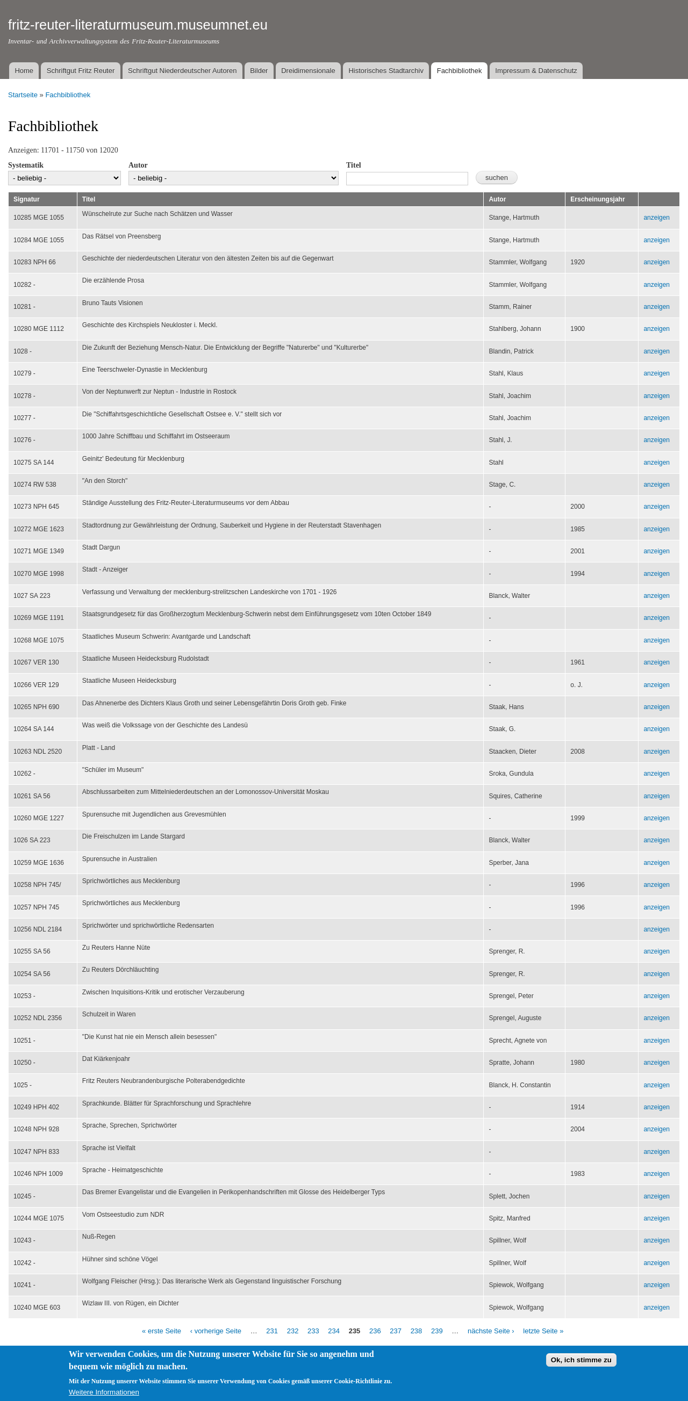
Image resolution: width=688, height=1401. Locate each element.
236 (375, 1331)
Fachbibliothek (459, 71)
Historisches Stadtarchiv (385, 71)
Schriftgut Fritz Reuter (80, 71)
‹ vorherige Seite (215, 1331)
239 (437, 1331)
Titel (353, 165)
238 (416, 1331)
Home (24, 71)
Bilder (259, 71)
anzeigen (656, 217)
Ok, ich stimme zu (581, 1364)
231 (272, 1331)
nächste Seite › (491, 1331)
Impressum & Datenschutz (536, 71)
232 (293, 1331)
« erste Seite (161, 1331)
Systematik (26, 165)
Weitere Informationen (104, 1396)
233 (313, 1331)
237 (396, 1331)
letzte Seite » (543, 1331)
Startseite (23, 95)
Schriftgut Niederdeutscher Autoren (182, 71)
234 (334, 1331)
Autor (138, 165)
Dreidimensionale (308, 71)
